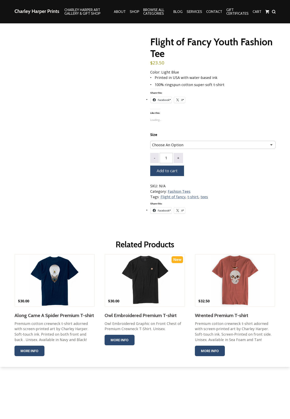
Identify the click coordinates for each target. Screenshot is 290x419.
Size (153, 135)
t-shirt (192, 197)
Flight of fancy (172, 197)
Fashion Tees (179, 191)
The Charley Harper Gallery (36, 12)
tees (204, 197)
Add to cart (167, 171)
